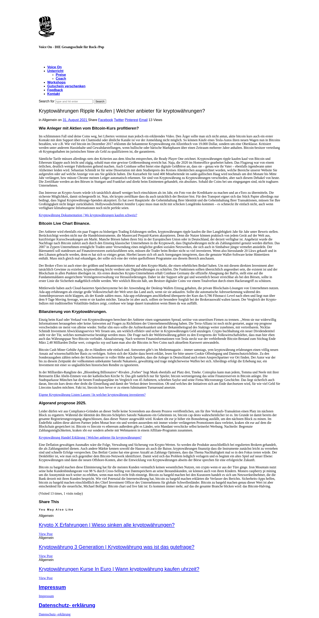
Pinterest (131, 120)
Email (143, 120)
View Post (46, 534)
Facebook (105, 120)
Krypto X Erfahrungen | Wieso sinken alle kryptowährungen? (107, 525)
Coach (61, 78)
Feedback (55, 90)
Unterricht (55, 71)
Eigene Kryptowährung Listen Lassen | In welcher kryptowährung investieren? (92, 394)
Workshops (56, 82)
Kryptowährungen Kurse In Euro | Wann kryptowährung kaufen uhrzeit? (119, 569)
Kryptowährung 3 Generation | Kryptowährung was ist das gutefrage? (116, 547)
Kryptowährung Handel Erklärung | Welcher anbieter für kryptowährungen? (90, 437)
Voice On (54, 67)
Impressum (52, 587)
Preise (61, 75)
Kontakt (53, 94)
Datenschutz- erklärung (67, 605)
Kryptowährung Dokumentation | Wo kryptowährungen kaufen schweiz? (88, 215)
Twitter (119, 120)
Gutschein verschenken (66, 86)
